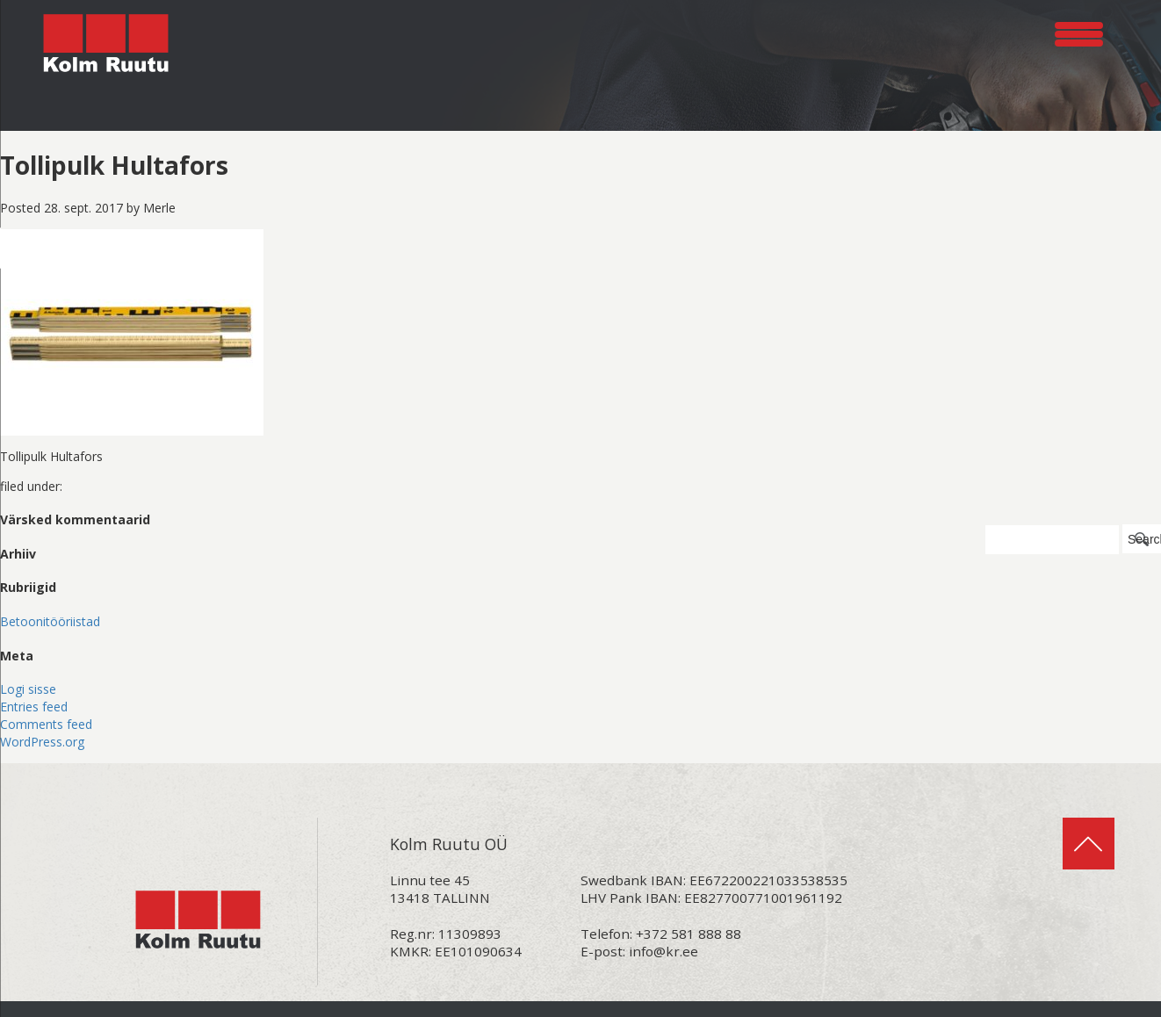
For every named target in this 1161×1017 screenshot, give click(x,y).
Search (1144, 539)
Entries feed (34, 706)
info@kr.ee (663, 951)
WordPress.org (42, 741)
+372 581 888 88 (688, 933)
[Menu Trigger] (1079, 31)
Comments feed (46, 724)
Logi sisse (28, 689)
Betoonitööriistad (50, 621)
